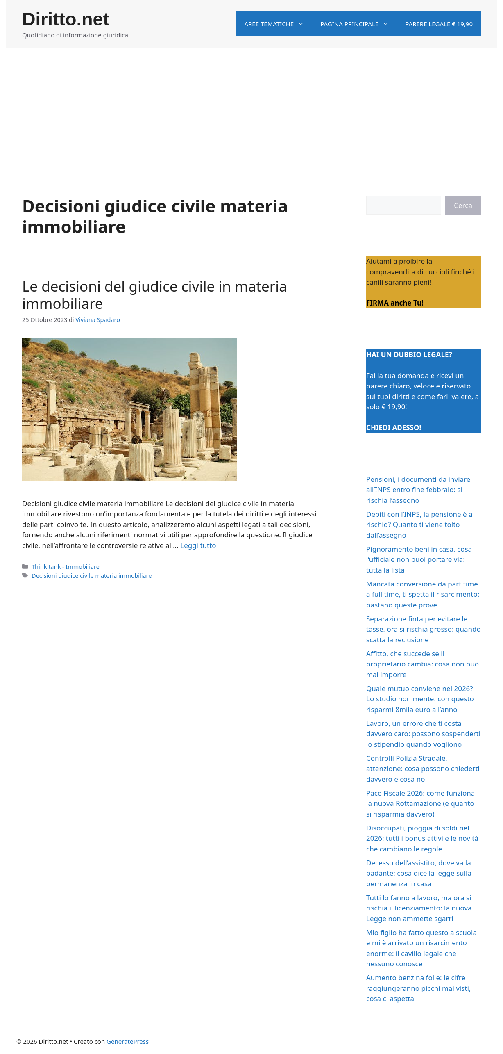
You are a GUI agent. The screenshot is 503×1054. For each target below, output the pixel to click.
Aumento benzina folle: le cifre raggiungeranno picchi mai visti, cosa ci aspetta (418, 988)
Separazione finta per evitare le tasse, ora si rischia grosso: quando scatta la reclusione (423, 629)
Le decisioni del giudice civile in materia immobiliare (154, 294)
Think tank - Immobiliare (66, 566)
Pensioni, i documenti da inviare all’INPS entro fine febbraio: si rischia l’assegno (418, 490)
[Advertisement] (251, 109)
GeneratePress (127, 1041)
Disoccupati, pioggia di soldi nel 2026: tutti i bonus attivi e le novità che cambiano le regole (422, 838)
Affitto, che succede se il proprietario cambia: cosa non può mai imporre (422, 664)
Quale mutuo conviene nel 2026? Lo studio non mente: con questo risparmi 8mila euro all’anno (420, 699)
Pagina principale (358, 23)
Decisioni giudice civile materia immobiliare (92, 575)
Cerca (463, 205)
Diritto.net (65, 19)
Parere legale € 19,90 (439, 24)
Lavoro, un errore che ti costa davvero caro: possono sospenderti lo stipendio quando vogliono (423, 734)
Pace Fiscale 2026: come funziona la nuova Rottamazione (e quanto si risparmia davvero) (420, 803)
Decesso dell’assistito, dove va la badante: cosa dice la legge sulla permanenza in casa (418, 873)
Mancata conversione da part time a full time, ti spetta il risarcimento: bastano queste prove (422, 594)
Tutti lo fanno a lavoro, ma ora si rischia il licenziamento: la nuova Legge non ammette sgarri (419, 908)
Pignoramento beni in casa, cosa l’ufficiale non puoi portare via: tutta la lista (419, 559)
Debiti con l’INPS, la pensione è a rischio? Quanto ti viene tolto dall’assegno (419, 524)
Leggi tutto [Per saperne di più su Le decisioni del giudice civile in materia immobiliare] (198, 545)
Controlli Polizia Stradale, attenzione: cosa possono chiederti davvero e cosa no (423, 768)
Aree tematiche (278, 23)
